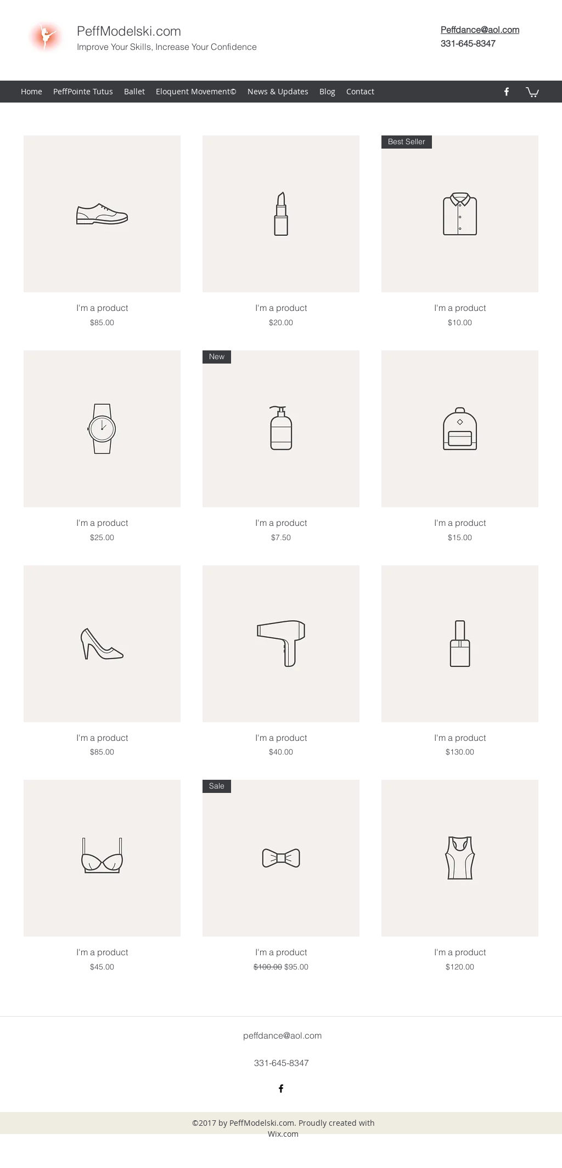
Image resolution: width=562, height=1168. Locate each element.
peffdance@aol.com (282, 1035)
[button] (532, 91)
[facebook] (506, 91)
